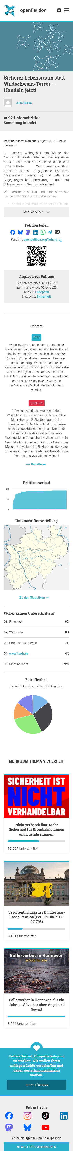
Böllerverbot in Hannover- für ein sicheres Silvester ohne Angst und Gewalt (36, 1004)
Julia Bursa (24, 103)
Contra (37, 403)
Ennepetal (42, 292)
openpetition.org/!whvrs (43, 239)
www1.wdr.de (18, 653)
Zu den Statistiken (32, 597)
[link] (66, 10)
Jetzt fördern (36, 1085)
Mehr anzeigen (36, 212)
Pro (36, 337)
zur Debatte (34, 464)
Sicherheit (44, 296)
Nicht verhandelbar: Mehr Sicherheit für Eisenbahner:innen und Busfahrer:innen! (36, 829)
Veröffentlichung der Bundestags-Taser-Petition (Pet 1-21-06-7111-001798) (36, 917)
